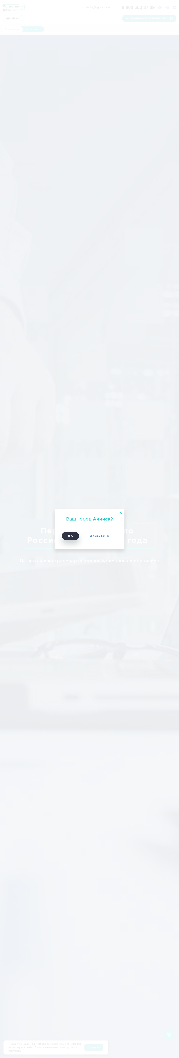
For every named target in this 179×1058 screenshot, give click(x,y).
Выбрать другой (100, 536)
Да (70, 536)
